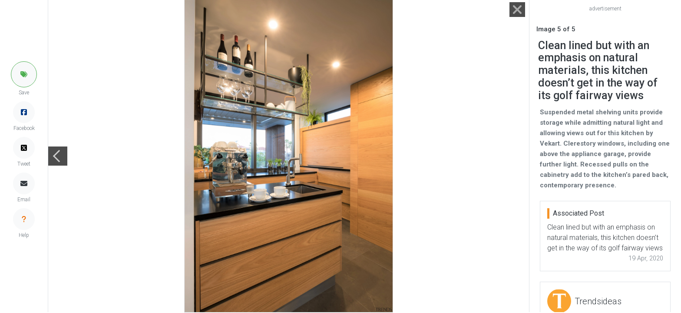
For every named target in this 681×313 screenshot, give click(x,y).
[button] (24, 74)
